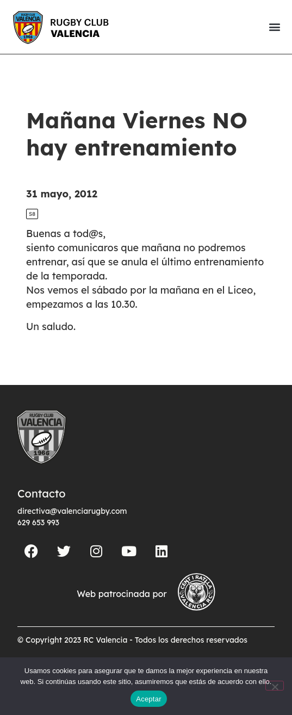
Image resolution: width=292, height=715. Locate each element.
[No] (274, 686)
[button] (274, 27)
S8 (32, 213)
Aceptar (148, 699)
